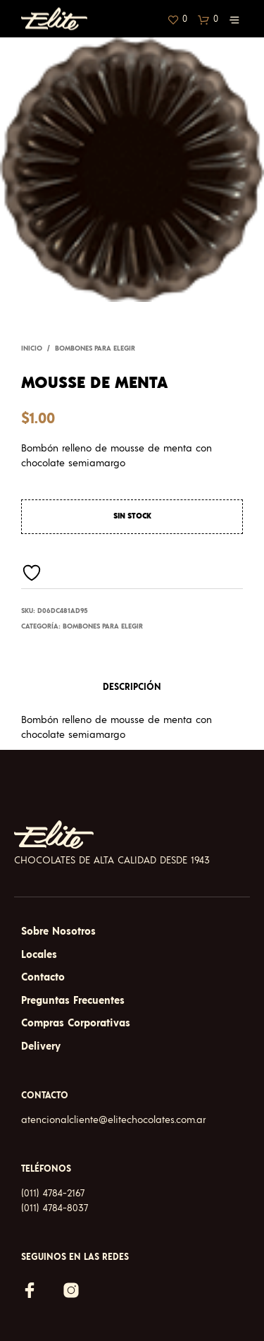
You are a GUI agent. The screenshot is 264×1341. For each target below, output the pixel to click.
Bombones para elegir (95, 348)
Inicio (31, 348)
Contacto (43, 977)
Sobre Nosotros (58, 931)
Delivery (41, 1046)
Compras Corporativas (75, 1023)
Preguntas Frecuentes (73, 1000)
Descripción (132, 687)
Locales (39, 954)
